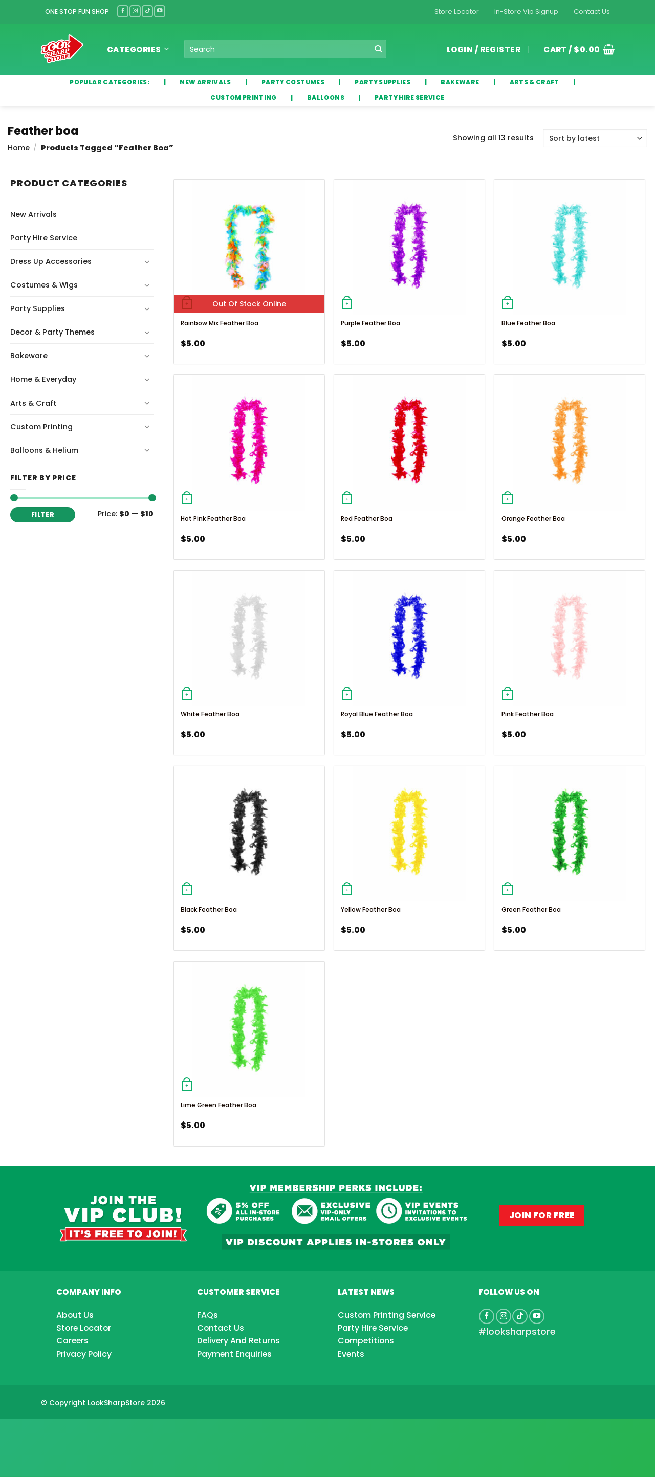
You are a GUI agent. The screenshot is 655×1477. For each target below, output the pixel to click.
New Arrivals (33, 214)
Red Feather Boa (366, 518)
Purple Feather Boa (370, 323)
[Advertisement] (82, 1431)
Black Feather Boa (209, 909)
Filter (42, 515)
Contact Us (592, 11)
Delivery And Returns (238, 1341)
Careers (72, 1341)
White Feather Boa (210, 714)
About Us (75, 1315)
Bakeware (29, 355)
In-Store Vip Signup (526, 11)
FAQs (207, 1315)
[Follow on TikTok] (147, 11)
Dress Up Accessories (51, 261)
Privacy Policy (84, 1354)
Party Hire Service (43, 238)
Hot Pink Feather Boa (213, 518)
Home (19, 148)
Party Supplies (37, 308)
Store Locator (456, 11)
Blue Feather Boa (528, 323)
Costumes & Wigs (44, 285)
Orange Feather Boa (533, 518)
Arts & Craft (33, 403)
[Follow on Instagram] (135, 11)
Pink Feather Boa (527, 714)
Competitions (366, 1341)
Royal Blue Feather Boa (377, 714)
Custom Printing (41, 427)
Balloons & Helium (44, 450)
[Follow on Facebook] (122, 11)
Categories (138, 49)
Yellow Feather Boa (371, 909)
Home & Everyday (43, 379)
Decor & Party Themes (52, 332)
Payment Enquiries (234, 1354)
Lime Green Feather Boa (218, 1104)
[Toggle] (147, 261)
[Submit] (378, 49)
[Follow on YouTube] (159, 11)
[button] (575, 49)
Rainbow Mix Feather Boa (219, 323)
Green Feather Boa (531, 909)
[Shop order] (595, 138)
